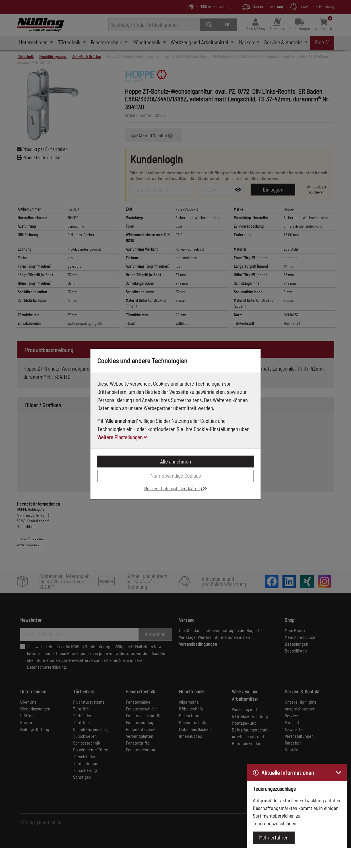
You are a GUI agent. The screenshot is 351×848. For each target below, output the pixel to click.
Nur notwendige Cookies (175, 475)
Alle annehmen (175, 461)
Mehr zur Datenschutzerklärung (175, 488)
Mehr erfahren (273, 837)
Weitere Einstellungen (122, 437)
